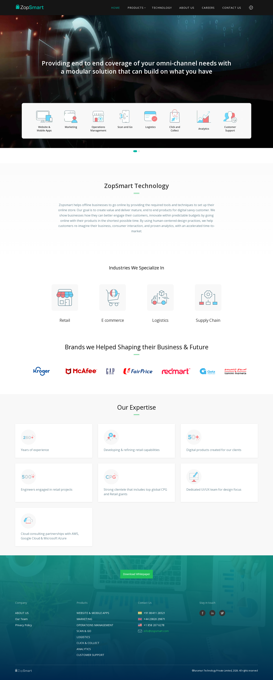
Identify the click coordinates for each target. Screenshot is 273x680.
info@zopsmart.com (156, 631)
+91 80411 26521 (154, 613)
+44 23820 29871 (154, 619)
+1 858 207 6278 (154, 625)
